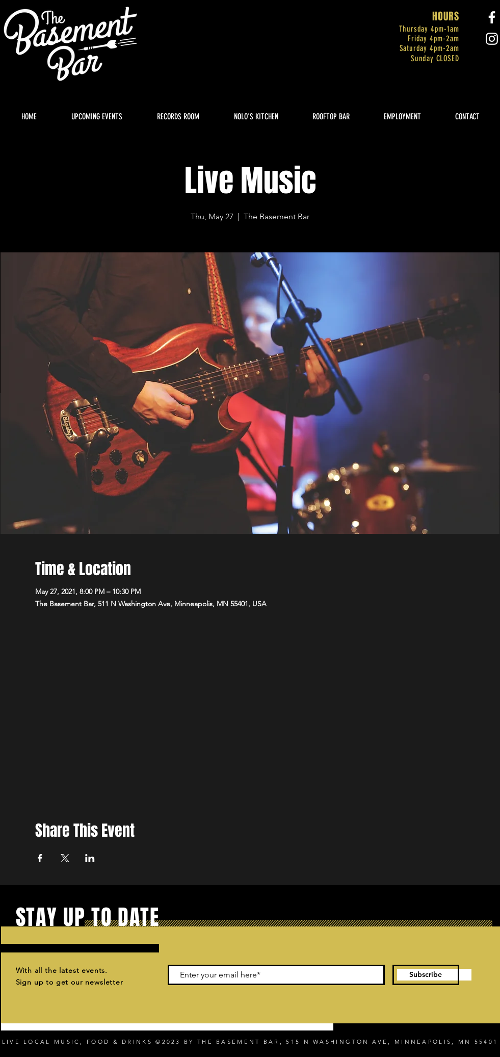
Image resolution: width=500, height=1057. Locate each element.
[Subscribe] (425, 975)
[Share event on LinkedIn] (90, 858)
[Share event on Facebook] (40, 858)
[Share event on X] (65, 858)
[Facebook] (492, 17)
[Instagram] (492, 39)
